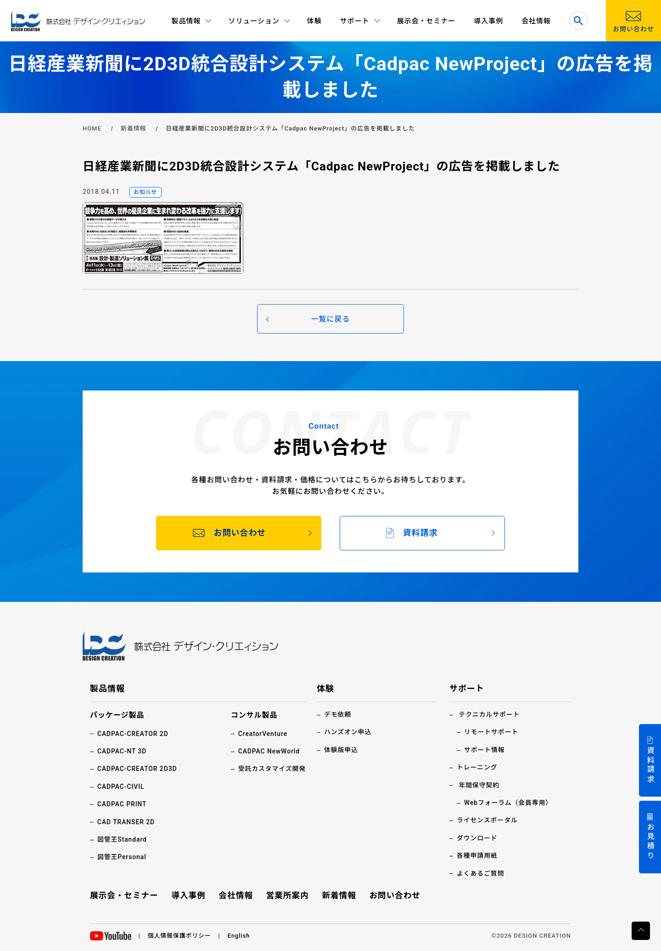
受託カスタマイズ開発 (271, 768)
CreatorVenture (262, 733)
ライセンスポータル (487, 820)
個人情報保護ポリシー (180, 935)
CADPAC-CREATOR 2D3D (137, 768)
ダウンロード (477, 837)
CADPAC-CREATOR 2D (133, 733)
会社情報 (536, 21)
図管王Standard (122, 839)
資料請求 (650, 765)
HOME (92, 128)
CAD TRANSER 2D (126, 821)
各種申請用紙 (477, 855)
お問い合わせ (394, 895)
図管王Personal (122, 856)
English (240, 935)
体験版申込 (341, 749)
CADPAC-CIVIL (121, 786)
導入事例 (488, 21)
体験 (314, 21)
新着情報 (133, 128)
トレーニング (477, 767)
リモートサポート (491, 732)
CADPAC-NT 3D (122, 750)
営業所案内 (287, 895)
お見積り (650, 842)
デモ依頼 (338, 714)
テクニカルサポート (490, 714)
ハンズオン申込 (348, 732)
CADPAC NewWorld (268, 750)
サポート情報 (484, 749)
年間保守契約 (479, 784)
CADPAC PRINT (122, 804)
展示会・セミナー (426, 21)
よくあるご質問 (481, 873)
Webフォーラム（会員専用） (509, 802)
